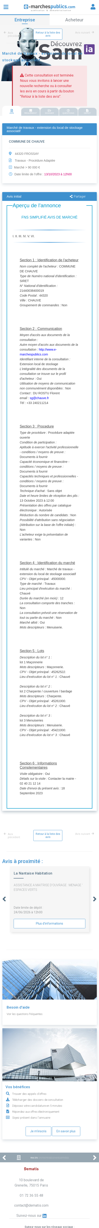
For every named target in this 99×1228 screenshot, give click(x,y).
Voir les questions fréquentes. (25, 1014)
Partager (78, 196)
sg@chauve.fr (39, 398)
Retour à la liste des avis (48, 34)
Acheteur (74, 19)
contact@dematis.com (31, 1205)
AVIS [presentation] (11, 111)
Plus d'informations (49, 923)
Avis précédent (12, 34)
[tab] (11, 111)
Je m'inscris (38, 1131)
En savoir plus (66, 1131)
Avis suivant (84, 32)
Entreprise (25, 19)
